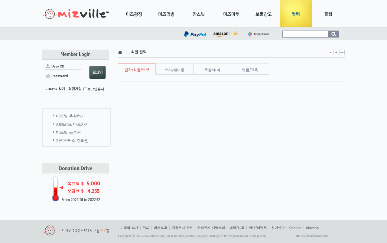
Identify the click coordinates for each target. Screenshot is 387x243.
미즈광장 (134, 13)
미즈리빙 (166, 13)
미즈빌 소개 (129, 227)
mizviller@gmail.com (314, 235)
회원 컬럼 (139, 51)
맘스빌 (199, 13)
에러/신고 (236, 227)
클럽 (328, 13)
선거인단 (278, 227)
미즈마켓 (231, 13)
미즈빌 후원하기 (70, 116)
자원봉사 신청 (182, 227)
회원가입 (75, 88)
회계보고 (160, 227)
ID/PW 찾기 (56, 88)
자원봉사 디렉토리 (211, 227)
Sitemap (312, 227)
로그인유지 (95, 89)
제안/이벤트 (258, 227)
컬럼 (296, 13)
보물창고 (263, 13)
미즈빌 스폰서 (68, 132)
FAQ (146, 227)
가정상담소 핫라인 (72, 140)
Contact (295, 227)
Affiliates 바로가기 (72, 124)
